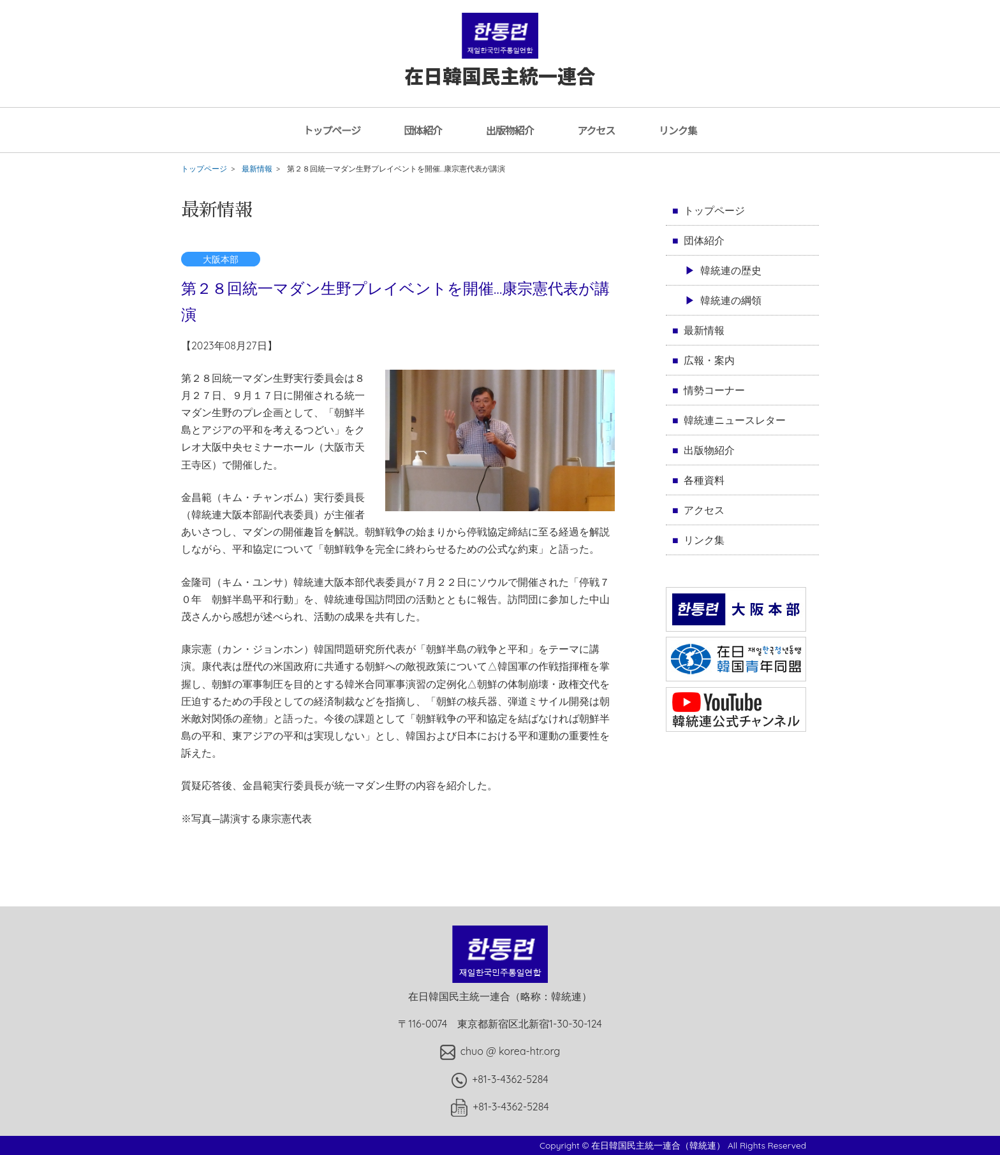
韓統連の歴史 (730, 270)
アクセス (596, 130)
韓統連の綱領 (730, 300)
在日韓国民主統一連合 (500, 62)
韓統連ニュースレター (735, 420)
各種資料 (704, 480)
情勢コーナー (714, 390)
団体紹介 (423, 130)
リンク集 (678, 130)
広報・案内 (709, 360)
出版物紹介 (510, 130)
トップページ (331, 130)
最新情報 (257, 168)
